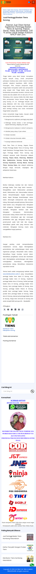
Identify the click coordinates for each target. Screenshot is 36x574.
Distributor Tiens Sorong (16, 11)
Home (4, 10)
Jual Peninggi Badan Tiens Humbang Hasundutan (12, 537)
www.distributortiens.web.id (11, 274)
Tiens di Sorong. (7, 14)
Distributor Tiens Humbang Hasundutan (12, 559)
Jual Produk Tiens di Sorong (23, 12)
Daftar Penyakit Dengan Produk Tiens (14, 548)
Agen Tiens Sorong (12, 10)
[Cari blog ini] (16, 391)
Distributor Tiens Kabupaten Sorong (9, 329)
